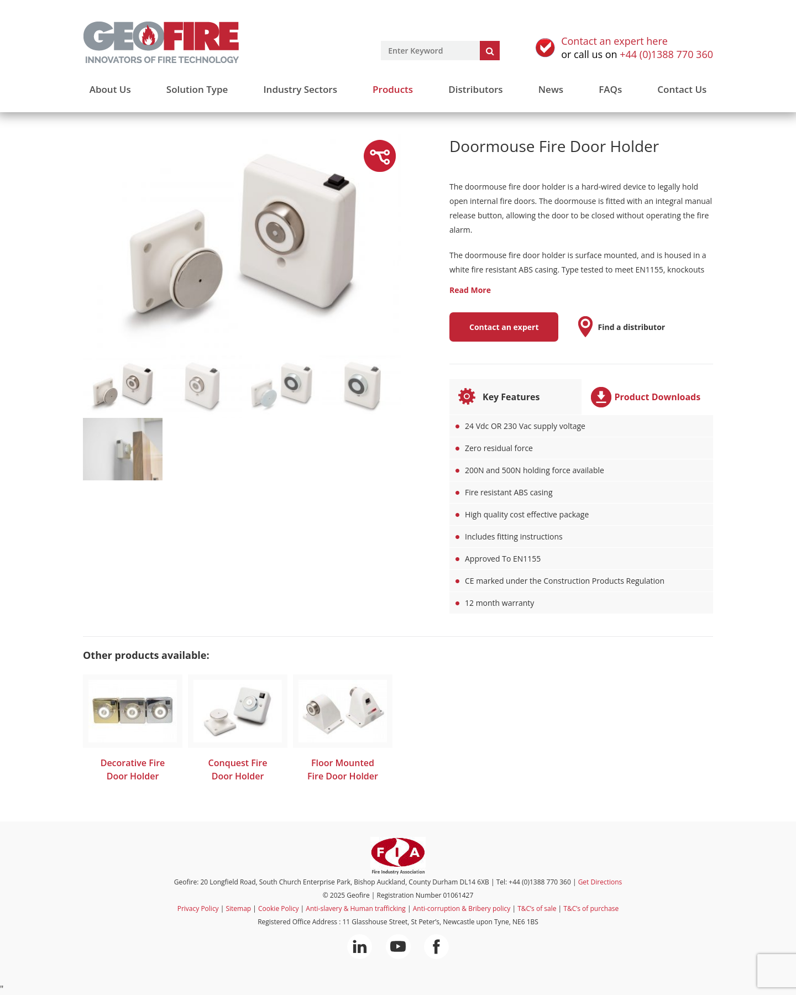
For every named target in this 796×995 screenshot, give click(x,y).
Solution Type (197, 89)
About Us (110, 89)
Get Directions (600, 882)
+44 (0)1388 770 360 (666, 54)
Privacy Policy (198, 908)
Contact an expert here (614, 41)
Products (393, 89)
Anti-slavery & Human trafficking (356, 908)
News (550, 89)
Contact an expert (503, 327)
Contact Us (681, 89)
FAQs (610, 89)
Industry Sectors (300, 89)
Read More (470, 290)
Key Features (511, 397)
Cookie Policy (278, 908)
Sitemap (238, 908)
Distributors (475, 89)
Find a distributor (631, 327)
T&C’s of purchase (591, 908)
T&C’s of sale (536, 908)
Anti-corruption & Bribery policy (462, 908)
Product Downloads (658, 397)
